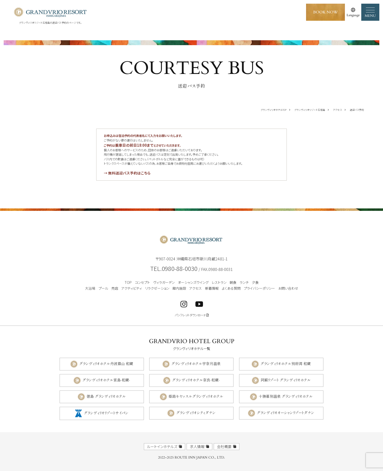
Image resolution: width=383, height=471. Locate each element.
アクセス (195, 288)
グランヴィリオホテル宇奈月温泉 (196, 363)
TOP (128, 282)
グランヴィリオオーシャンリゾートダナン (285, 412)
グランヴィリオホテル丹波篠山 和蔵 (106, 363)
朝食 (233, 282)
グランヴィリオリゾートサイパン (106, 412)
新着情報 (212, 288)
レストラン (219, 282)
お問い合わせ (288, 288)
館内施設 (179, 288)
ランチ (244, 282)
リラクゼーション (157, 288)
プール (103, 288)
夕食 (255, 282)
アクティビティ (131, 288)
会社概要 (224, 446)
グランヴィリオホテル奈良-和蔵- (196, 379)
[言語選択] (353, 12)
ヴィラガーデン (164, 282)
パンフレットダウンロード (192, 315)
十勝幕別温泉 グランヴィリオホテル (286, 396)
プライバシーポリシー (259, 288)
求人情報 (197, 446)
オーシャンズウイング (193, 282)
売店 (114, 288)
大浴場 (90, 288)
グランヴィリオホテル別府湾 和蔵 (285, 363)
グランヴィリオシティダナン (196, 412)
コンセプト (142, 282)
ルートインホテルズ (162, 446)
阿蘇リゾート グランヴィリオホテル (286, 379)
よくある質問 (231, 288)
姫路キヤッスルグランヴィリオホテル (196, 396)
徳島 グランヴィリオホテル (106, 396)
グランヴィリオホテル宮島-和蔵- (106, 379)
